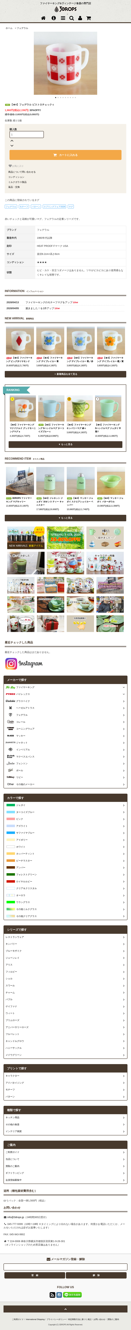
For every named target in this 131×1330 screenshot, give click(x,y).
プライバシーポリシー (56, 1319)
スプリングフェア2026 (54, 206)
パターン (36, 206)
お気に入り (16, 165)
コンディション (16, 177)
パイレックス (23, 694)
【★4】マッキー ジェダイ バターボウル (110, 500)
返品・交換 (14, 187)
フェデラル (22, 28)
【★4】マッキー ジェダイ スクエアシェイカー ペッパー (80, 501)
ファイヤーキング (25, 687)
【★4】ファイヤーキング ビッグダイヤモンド (19, 360)
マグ (71, 206)
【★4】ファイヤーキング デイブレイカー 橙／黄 (110, 360)
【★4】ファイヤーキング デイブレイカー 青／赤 (80, 360)
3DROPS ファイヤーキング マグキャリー (19, 500)
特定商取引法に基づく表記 (79, 1319)
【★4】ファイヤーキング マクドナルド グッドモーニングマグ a (23, 428)
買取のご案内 (113, 1319)
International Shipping (35, 1319)
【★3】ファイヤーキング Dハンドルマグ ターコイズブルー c (51, 428)
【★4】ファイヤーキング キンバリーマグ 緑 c (79, 426)
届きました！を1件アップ (43, 308)
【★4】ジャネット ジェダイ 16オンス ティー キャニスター (50, 501)
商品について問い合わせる (22, 172)
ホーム (9, 28)
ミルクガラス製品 (17, 182)
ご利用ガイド (18, 1319)
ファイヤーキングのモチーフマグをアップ (52, 302)
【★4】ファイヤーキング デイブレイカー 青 (49, 360)
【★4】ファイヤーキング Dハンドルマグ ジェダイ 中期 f (108, 428)
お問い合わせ (99, 1319)
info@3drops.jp (15, 1217)
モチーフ (24, 206)
